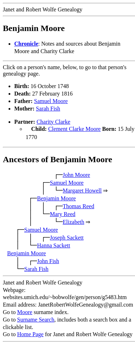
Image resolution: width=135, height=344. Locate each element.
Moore (24, 311)
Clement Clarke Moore (74, 129)
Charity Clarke (54, 122)
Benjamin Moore (56, 198)
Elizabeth (73, 221)
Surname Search (35, 319)
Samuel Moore (51, 101)
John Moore (76, 174)
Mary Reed (63, 213)
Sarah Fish (48, 109)
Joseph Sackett (67, 237)
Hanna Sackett (53, 245)
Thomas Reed (78, 205)
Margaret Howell (82, 190)
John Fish (48, 260)
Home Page (30, 333)
